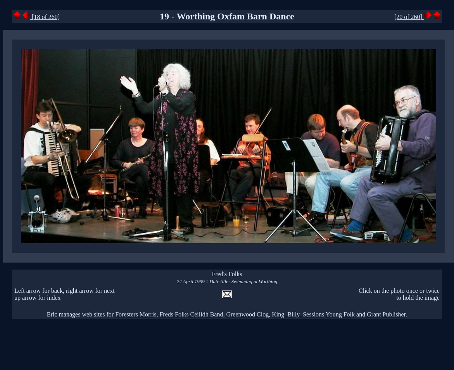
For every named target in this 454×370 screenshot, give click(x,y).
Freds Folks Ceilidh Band (191, 314)
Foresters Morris (135, 314)
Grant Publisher (386, 314)
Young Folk (340, 314)
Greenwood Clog (247, 314)
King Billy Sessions (298, 314)
